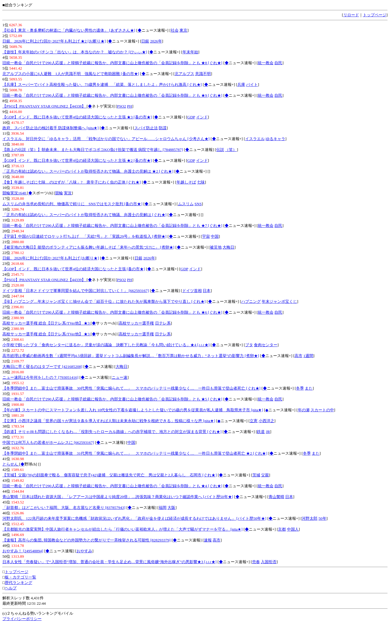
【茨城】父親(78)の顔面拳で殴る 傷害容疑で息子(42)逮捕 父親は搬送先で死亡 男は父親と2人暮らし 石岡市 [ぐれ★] (109, 475)
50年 (322, 518)
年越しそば (186, 182)
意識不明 (203, 73)
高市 (298, 355)
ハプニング (251, 301)
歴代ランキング (18, 582)
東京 (183, 30)
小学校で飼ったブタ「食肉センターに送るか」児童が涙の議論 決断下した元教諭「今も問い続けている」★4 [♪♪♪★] (106, 345)
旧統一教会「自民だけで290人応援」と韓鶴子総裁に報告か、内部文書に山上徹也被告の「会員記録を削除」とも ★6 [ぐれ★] (112, 312)
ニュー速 (119, 377)
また (309, 388)
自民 (278, 63)
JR (268, 431)
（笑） (231, 149)
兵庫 (241, 84)
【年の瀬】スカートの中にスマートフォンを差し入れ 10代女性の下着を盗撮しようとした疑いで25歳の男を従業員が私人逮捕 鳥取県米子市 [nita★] (132, 410)
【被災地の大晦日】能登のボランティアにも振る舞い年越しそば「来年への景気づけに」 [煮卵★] (88, 247)
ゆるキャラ (275, 138)
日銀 (145, 41)
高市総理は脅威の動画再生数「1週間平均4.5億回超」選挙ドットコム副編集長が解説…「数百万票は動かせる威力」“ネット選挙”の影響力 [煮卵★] (130, 355)
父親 (265, 475)
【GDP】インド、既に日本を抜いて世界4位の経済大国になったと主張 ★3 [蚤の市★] (77, 117)
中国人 (293, 529)
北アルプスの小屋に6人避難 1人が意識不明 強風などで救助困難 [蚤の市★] (70, 73)
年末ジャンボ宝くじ (279, 301)
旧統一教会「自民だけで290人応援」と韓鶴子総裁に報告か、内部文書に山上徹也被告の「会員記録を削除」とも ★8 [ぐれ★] (112, 63)
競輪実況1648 (14, 193)
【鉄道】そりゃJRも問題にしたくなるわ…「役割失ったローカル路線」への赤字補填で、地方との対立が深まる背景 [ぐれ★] (112, 431)
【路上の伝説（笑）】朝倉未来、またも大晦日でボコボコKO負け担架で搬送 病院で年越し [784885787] (92, 149)
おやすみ (84, 551)
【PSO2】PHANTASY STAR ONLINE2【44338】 (44, 106)
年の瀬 (304, 410)
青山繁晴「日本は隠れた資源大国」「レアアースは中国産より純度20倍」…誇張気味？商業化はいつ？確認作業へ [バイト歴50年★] (117, 496)
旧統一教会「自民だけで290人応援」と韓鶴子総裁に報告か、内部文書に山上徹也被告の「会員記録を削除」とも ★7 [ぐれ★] (112, 225)
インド (202, 117)
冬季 (300, 388)
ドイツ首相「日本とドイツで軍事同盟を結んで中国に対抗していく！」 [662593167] (75, 290)
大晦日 (228, 247)
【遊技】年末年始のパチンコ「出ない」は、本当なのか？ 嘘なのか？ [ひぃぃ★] (74, 52)
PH (129, 106)
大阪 (171, 507)
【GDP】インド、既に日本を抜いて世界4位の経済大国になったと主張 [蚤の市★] (73, 269)
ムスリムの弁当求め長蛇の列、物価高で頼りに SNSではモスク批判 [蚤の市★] (72, 204)
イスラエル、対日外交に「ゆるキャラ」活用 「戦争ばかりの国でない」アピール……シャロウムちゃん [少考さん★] (106, 138)
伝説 (220, 149)
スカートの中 (322, 410)
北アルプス (184, 73)
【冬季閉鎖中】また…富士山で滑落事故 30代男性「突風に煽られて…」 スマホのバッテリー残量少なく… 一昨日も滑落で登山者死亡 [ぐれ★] (131, 388)
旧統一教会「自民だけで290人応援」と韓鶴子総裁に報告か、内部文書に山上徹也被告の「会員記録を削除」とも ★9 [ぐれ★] (112, 95)
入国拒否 (268, 562)
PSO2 (121, 106)
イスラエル (255, 138)
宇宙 (206, 236)
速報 (208, 540)
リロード (351, 15)
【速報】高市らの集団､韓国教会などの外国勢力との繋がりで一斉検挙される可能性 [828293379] (86, 540)
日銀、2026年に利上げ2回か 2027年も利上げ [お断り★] (50, 258)
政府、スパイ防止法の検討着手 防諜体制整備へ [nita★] (50, 128)
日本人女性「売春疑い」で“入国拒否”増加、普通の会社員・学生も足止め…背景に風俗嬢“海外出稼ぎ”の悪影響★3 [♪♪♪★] (109, 562)
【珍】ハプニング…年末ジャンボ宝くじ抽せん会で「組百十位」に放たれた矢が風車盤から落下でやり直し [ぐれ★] (104, 301)
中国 (215, 236)
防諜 (163, 128)
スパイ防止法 (146, 128)
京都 (282, 529)
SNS (198, 204)
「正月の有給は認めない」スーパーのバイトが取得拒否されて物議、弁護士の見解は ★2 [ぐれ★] (87, 171)
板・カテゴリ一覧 (20, 577)
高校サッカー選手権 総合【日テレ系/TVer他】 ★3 (46, 323)
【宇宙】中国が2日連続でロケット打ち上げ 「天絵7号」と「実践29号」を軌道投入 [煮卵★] (84, 236)
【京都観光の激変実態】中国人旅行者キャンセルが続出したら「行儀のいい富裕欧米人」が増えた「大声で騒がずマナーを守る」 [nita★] (122, 529)
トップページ (374, 15)
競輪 (59, 193)
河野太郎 (309, 518)
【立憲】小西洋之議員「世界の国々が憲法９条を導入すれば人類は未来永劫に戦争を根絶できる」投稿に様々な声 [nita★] (108, 421)
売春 (256, 562)
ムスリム (186, 204)
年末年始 (190, 52)
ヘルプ (11, 588)
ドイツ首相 (192, 290)
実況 (68, 193)
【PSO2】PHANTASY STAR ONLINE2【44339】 (44, 280)
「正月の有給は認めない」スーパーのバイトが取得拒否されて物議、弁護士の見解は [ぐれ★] (84, 214)
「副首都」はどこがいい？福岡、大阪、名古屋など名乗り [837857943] (63, 507)
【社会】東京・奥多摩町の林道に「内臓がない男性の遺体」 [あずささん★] (68, 30)
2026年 (156, 41)
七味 (201, 182)
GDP (191, 117)
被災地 (216, 247)
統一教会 (265, 63)
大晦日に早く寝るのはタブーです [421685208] (42, 366)
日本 (207, 290)
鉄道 (261, 431)
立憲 (253, 421)
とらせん (10, 464)
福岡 (163, 507)
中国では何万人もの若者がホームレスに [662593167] (48, 442)
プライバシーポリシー (22, 618)
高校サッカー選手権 (136, 323)
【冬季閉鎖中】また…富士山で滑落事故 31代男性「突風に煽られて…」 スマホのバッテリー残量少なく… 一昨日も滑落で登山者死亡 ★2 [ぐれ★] (134, 453)
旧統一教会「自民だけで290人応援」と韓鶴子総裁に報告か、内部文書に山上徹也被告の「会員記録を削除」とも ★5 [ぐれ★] (112, 399)
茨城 (256, 475)
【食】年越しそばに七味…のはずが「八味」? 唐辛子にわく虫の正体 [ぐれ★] (71, 182)
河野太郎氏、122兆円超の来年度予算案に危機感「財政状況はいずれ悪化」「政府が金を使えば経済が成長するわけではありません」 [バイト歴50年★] (134, 518)
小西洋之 (266, 421)
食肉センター (265, 345)
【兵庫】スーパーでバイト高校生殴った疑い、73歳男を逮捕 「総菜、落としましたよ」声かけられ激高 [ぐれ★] (102, 84)
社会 (175, 30)
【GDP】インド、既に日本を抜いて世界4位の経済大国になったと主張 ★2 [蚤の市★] (77, 160)
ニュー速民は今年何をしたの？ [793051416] (40, 377)
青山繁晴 (276, 496)
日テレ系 (163, 323)
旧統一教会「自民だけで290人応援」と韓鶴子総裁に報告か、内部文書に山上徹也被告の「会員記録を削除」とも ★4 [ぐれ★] (112, 486)
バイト (252, 84)
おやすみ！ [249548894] (22, 551)
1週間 (308, 355)
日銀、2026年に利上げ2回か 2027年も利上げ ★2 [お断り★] (54, 41)
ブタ (249, 345)
